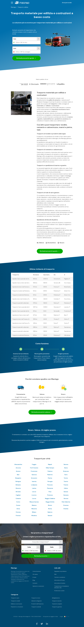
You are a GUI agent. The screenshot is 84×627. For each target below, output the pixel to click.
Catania (18, 498)
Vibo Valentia (66, 502)
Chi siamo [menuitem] (35, 574)
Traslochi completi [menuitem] (57, 604)
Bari (18, 474)
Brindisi (18, 491)
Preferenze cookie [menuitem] (59, 590)
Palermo (50, 474)
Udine (66, 488)
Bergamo (18, 478)
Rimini (50, 505)
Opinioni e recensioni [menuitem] (38, 586)
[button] (12, 2)
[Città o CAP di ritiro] (26, 42)
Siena (66, 468)
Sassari (50, 515)
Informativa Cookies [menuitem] (59, 583)
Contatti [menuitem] (35, 583)
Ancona (18, 468)
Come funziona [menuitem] (37, 571)
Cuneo (18, 505)
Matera (34, 505)
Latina (34, 488)
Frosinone (34, 471)
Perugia (50, 481)
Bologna (18, 481)
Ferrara (18, 512)
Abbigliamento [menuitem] (56, 598)
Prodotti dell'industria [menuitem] (37, 604)
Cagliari (18, 495)
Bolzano (18, 485)
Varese (66, 491)
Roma (50, 508)
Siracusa (66, 471)
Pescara (50, 485)
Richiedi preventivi (26, 58)
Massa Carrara (34, 502)
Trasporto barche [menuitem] (57, 601)
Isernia (34, 481)
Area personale (67, 2)
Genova (34, 474)
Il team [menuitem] (34, 577)
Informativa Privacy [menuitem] (59, 580)
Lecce (34, 491)
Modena (34, 515)
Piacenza (50, 488)
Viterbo (65, 508)
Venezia (65, 495)
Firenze (18, 515)
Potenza (50, 495)
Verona (66, 498)
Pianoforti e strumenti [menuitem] (17, 607)
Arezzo (18, 471)
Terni (65, 474)
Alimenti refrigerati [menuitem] (36, 601)
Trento (66, 481)
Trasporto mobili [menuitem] (15, 601)
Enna (18, 508)
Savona (66, 464)
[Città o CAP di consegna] (26, 52)
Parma (50, 478)
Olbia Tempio (50, 468)
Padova (50, 471)
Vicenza (65, 505)
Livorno (34, 495)
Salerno (50, 512)
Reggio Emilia (50, 502)
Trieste (66, 485)
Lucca (34, 498)
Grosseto (34, 478)
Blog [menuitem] (34, 580)
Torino (66, 478)
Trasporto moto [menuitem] (35, 598)
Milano (34, 512)
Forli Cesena (34, 468)
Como (18, 502)
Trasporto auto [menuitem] (15, 598)
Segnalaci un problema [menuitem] (60, 571)
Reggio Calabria (50, 498)
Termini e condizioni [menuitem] (59, 577)
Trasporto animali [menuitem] (36, 607)
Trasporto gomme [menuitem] (57, 607)
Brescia (18, 488)
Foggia (34, 464)
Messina (34, 508)
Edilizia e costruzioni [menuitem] (16, 604)
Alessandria (18, 464)
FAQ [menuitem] (55, 574)
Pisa (50, 491)
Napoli (50, 464)
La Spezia (34, 485)
